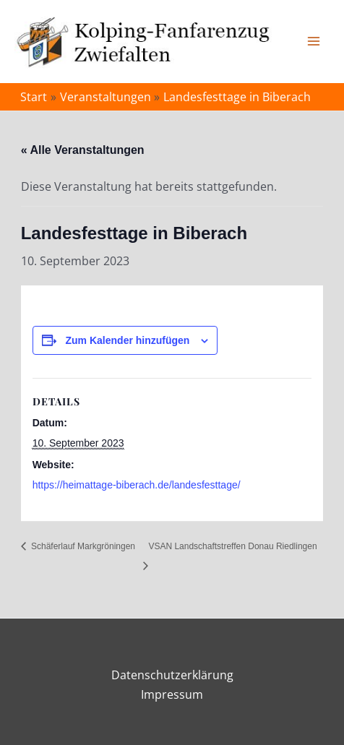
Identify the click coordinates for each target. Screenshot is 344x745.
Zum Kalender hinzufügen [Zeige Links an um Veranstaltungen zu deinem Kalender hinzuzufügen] (128, 340)
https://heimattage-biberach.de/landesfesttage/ (137, 485)
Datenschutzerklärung (172, 675)
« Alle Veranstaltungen (83, 150)
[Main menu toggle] (314, 41)
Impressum (172, 694)
